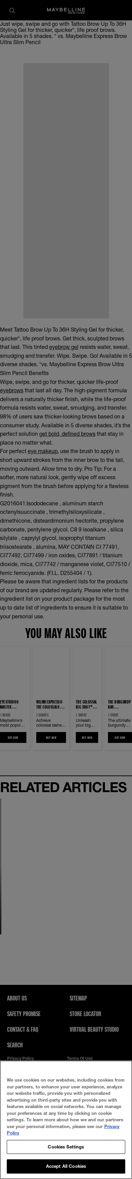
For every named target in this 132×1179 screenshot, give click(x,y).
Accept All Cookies (66, 1166)
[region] (66, 1120)
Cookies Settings (66, 1146)
